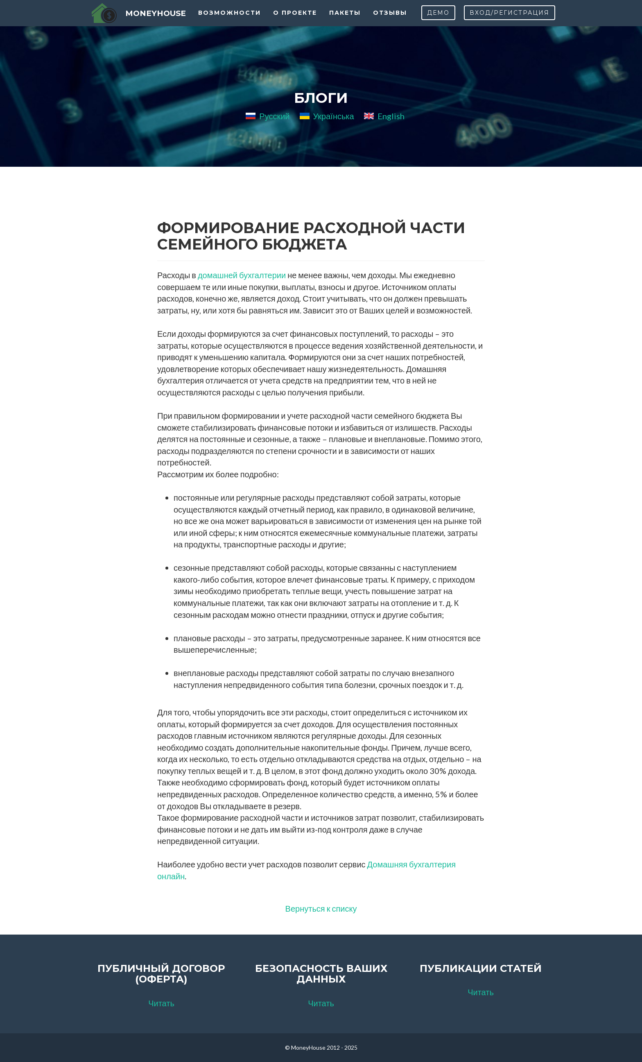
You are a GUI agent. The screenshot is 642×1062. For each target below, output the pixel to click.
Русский (267, 116)
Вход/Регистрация (509, 20)
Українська (327, 116)
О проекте (296, 20)
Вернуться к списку (321, 908)
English (384, 116)
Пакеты (346, 20)
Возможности (230, 20)
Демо (438, 20)
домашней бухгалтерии (242, 275)
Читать (161, 1003)
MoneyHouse (153, 20)
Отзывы (391, 20)
